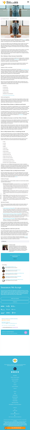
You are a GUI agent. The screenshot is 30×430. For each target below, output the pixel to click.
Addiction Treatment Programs (15, 377)
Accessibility (15, 420)
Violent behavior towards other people (8, 95)
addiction (24, 39)
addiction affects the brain (25, 69)
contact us (26, 236)
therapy (16, 176)
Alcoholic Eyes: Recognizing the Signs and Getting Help (13, 276)
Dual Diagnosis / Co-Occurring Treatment (15, 404)
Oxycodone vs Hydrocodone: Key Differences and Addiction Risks (14, 273)
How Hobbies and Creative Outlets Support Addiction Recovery (14, 279)
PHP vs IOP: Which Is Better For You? (10, 266)
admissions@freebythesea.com (12, 323)
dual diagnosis (21, 114)
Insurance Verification (15, 386)
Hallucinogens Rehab (15, 402)
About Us (15, 382)
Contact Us (15, 258)
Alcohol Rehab (15, 395)
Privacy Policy (24, 419)
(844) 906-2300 (15, 256)
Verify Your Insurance (15, 298)
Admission (15, 384)
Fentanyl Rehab (15, 400)
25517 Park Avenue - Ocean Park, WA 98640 (8, 325)
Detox (15, 393)
